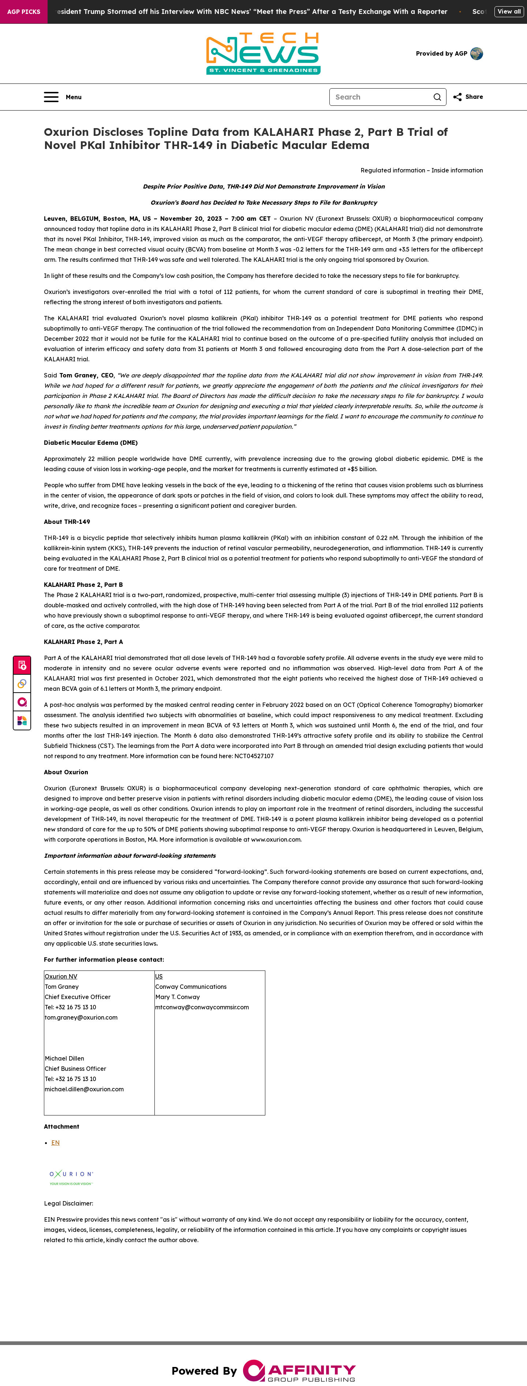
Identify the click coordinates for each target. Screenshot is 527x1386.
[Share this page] (467, 97)
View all (509, 11)
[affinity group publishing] (22, 702)
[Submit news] (22, 665)
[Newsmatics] (22, 720)
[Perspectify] (22, 684)
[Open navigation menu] (63, 97)
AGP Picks (23, 11)
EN (55, 1142)
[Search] (379, 97)
